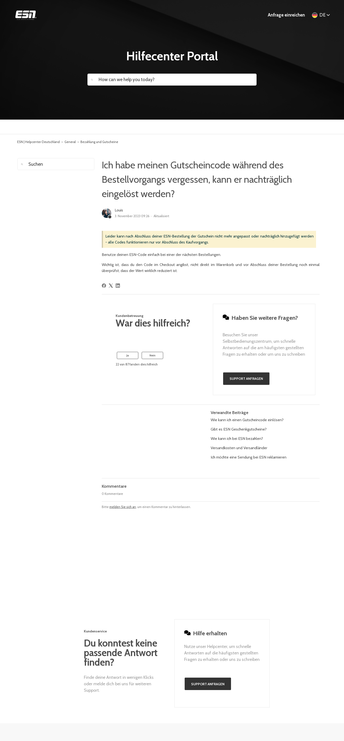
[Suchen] (55, 164)
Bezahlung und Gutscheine (99, 142)
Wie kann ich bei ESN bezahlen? (237, 438)
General (70, 142)
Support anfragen (246, 378)
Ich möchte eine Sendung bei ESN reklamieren (248, 457)
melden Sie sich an (122, 507)
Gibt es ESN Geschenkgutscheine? (239, 429)
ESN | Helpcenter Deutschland (38, 142)
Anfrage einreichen (286, 15)
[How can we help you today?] (172, 79)
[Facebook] (104, 285)
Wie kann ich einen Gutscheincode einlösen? (247, 420)
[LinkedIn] (118, 285)
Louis (119, 210)
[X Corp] (111, 285)
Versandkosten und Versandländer (239, 448)
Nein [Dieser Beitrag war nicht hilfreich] (153, 355)
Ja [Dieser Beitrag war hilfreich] (127, 355)
